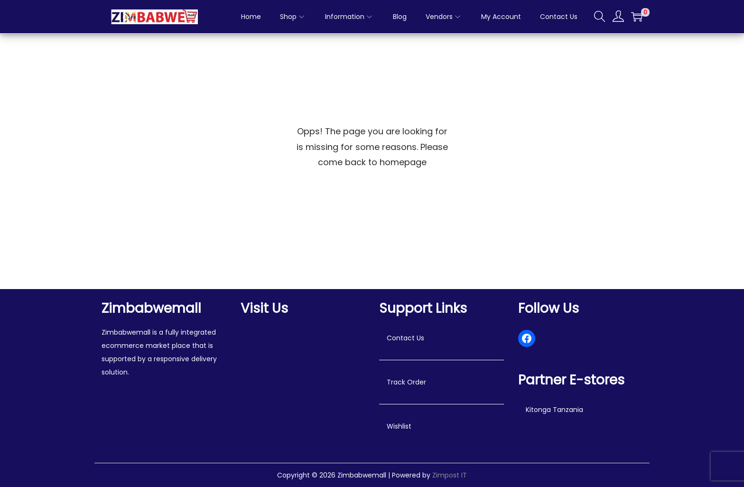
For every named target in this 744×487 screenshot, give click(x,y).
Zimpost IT (449, 475)
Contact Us (405, 338)
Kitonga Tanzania (554, 409)
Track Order (406, 382)
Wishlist (399, 426)
